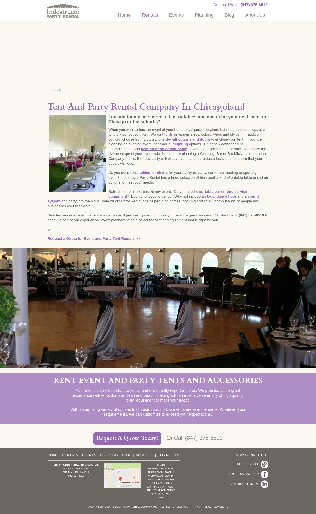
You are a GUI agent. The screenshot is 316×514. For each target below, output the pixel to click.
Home (124, 15)
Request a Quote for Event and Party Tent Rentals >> (94, 238)
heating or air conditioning (164, 149)
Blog (229, 15)
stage (209, 196)
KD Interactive (207, 506)
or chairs (160, 173)
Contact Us (223, 5)
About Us (255, 15)
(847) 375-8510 (254, 5)
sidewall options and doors (186, 139)
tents (168, 134)
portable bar (209, 191)
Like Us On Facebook (245, 469)
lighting (181, 144)
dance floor (226, 196)
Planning (204, 15)
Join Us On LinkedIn (246, 476)
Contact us (224, 215)
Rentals (150, 15)
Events (176, 15)
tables (145, 173)
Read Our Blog (249, 463)
